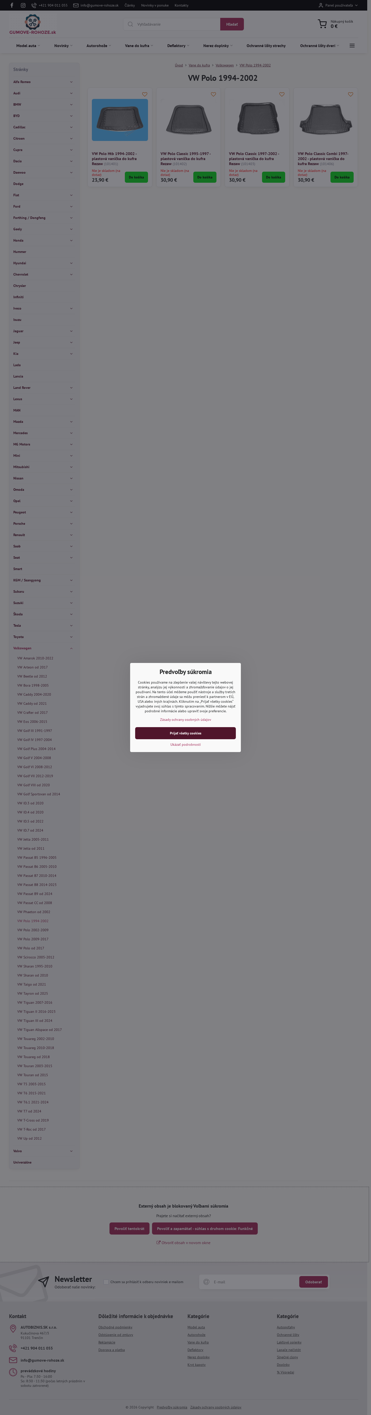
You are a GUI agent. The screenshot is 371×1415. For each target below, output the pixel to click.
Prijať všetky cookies (185, 733)
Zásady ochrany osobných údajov (185, 719)
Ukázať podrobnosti (185, 744)
